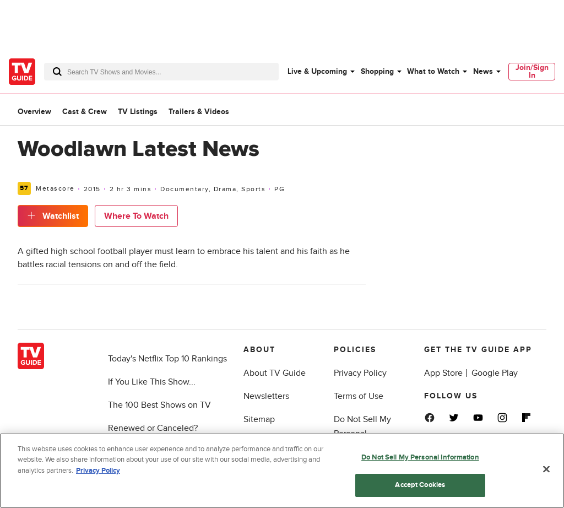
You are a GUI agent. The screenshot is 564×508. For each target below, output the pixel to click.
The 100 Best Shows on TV (159, 404)
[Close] (546, 469)
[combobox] (161, 71)
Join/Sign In (532, 71)
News (483, 71)
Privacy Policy (360, 373)
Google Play (494, 373)
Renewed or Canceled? (153, 428)
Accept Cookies (420, 484)
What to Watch (433, 71)
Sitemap (259, 419)
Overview (34, 111)
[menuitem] (321, 72)
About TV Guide (274, 373)
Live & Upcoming (317, 71)
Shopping (377, 71)
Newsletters (266, 396)
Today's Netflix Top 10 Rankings (167, 358)
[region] (282, 470)
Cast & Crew (84, 111)
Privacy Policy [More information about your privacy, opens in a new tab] (98, 470)
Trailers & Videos (199, 111)
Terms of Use (358, 396)
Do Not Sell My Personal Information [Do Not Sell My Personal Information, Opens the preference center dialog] (420, 457)
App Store (443, 373)
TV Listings (138, 111)
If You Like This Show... (152, 381)
